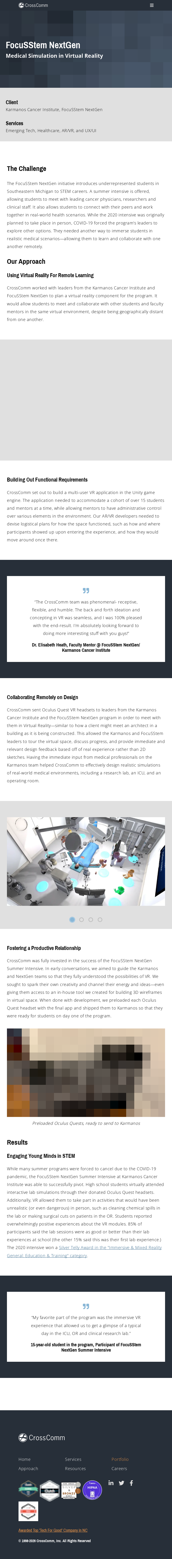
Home (25, 1459)
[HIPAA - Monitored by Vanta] (92, 1490)
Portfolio (120, 1459)
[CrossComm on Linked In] (111, 1483)
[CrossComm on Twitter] (121, 1483)
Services (73, 1459)
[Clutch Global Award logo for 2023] (28, 1488)
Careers (119, 1468)
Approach (28, 1468)
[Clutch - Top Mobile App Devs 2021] (49, 1490)
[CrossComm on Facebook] (131, 1483)
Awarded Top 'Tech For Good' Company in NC (53, 1530)
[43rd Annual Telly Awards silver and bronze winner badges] (71, 1489)
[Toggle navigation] (151, 5)
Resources (75, 1468)
